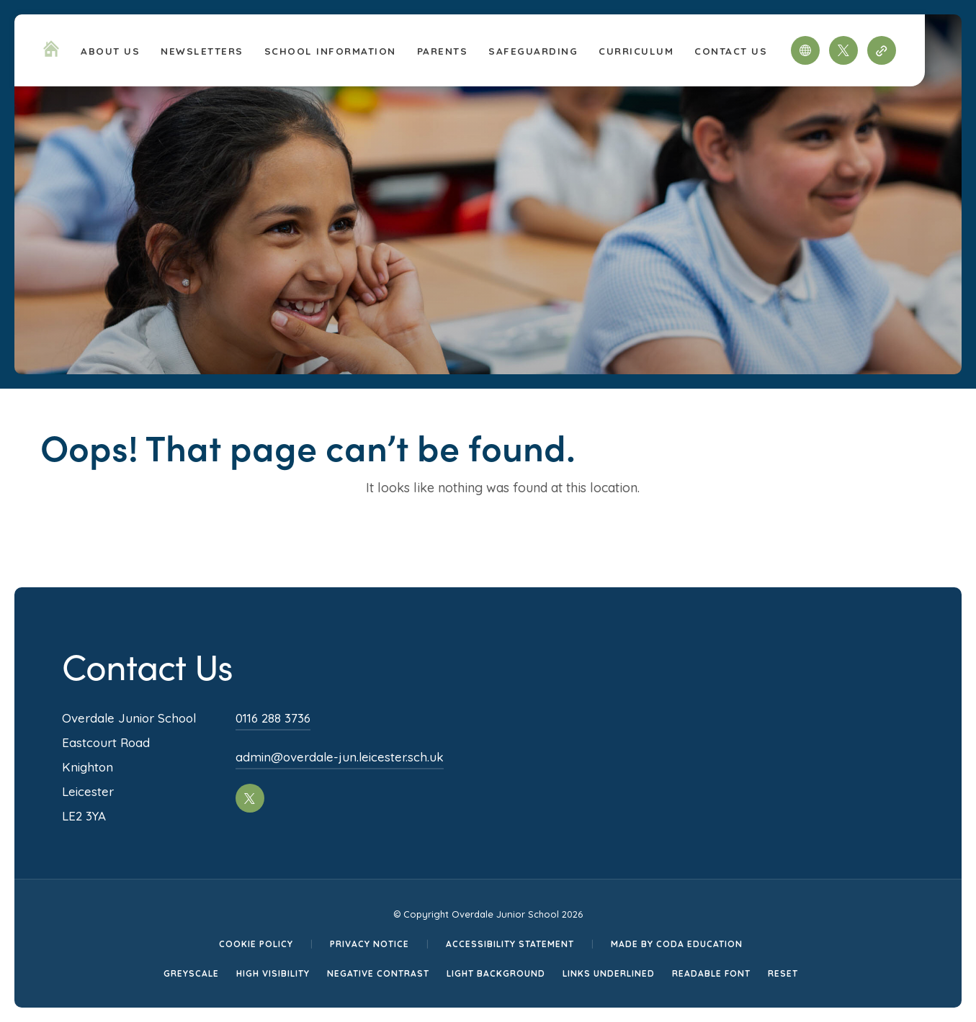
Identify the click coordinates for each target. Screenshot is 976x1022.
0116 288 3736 (273, 717)
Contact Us (730, 51)
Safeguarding (533, 51)
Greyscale (191, 973)
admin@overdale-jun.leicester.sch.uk (340, 756)
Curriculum (636, 51)
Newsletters (202, 51)
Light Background (496, 973)
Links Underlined (609, 973)
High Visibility (273, 973)
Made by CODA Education (677, 944)
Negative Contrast (378, 973)
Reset (783, 973)
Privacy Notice (369, 944)
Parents (442, 51)
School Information (330, 51)
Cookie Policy (256, 944)
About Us (110, 51)
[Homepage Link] (51, 52)
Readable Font (711, 973)
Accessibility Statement (510, 944)
